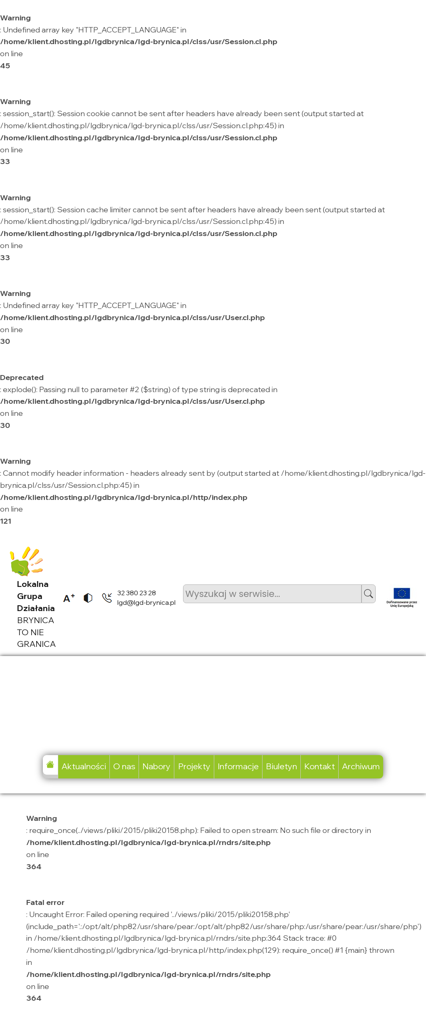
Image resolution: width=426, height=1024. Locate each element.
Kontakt (319, 766)
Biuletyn (281, 766)
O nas (124, 766)
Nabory (156, 766)
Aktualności (84, 766)
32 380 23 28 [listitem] (136, 593)
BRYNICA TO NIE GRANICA (36, 614)
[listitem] (66, 597)
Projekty (194, 766)
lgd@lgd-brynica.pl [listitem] (146, 602)
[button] (369, 593)
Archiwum (361, 766)
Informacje (238, 766)
